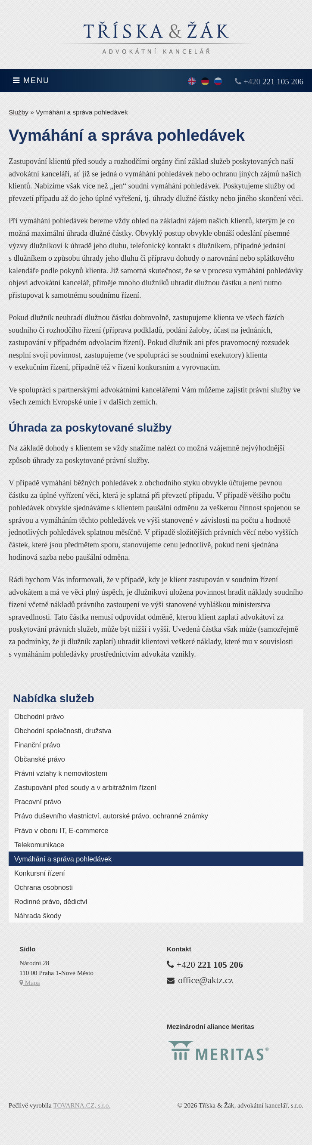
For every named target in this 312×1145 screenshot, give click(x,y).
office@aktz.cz (205, 980)
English (192, 82)
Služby (18, 112)
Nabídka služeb (53, 698)
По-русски (218, 82)
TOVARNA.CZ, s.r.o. (81, 1105)
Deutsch (205, 82)
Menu (31, 80)
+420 (273, 81)
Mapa (29, 982)
